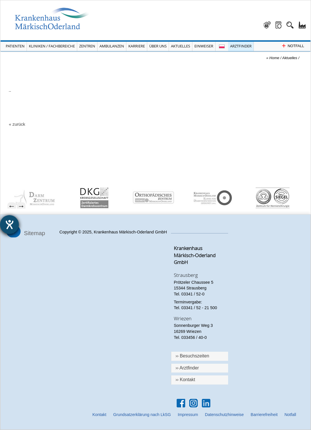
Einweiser (203, 46)
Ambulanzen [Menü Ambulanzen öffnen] (111, 46)
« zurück (17, 124)
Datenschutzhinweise (224, 414)
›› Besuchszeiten (192, 355)
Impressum (188, 414)
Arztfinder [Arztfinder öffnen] (241, 46)
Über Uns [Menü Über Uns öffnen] (158, 46)
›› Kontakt (185, 379)
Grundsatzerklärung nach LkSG (142, 414)
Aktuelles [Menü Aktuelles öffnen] (180, 46)
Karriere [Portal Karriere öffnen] (136, 46)
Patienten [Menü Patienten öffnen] (15, 46)
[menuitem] (40, 198)
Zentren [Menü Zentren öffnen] (87, 46)
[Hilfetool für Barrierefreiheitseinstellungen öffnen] (9, 224)
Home (274, 58)
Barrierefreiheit (264, 414)
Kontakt (99, 414)
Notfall (290, 414)
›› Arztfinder (187, 367)
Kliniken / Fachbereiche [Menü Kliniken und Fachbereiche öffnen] (52, 46)
